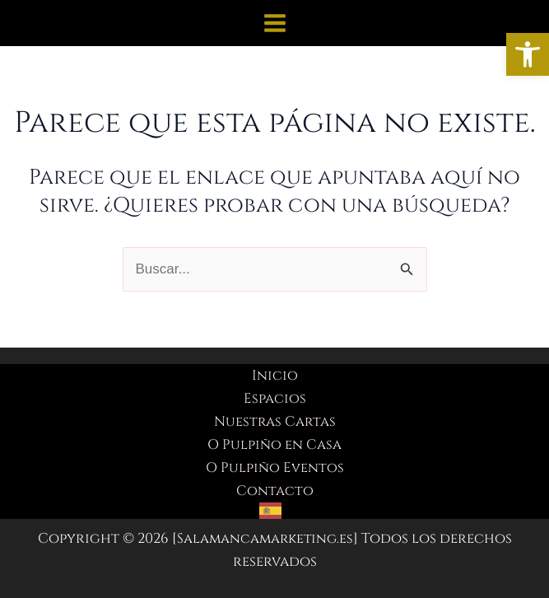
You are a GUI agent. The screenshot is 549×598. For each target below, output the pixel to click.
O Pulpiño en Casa (274, 444)
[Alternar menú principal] (275, 23)
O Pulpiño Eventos (274, 467)
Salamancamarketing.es (265, 538)
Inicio (275, 375)
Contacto (274, 490)
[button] (527, 54)
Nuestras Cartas (275, 421)
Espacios (275, 398)
